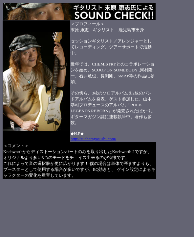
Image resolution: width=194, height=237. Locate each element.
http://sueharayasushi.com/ (93, 138)
